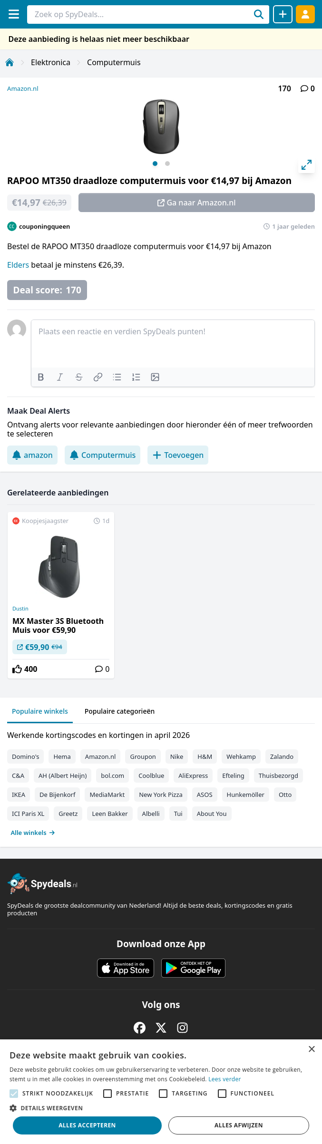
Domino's (25, 756)
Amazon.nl (23, 88)
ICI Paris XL (28, 813)
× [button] (311, 1049)
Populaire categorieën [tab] (120, 711)
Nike (177, 756)
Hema (61, 756)
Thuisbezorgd (278, 775)
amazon (32, 455)
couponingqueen (44, 226)
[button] (161, 1108)
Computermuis (114, 62)
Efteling (233, 775)
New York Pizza (161, 794)
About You (212, 813)
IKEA (18, 794)
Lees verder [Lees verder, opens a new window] (224, 1079)
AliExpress (193, 775)
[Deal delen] (283, 14)
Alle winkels (33, 832)
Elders (19, 265)
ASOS (205, 794)
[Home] (9, 62)
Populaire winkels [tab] (40, 711)
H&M (204, 756)
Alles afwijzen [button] (239, 1125)
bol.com (112, 775)
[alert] (161, 1091)
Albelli (151, 813)
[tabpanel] (161, 782)
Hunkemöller (245, 794)
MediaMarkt (107, 794)
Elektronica (50, 62)
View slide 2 (167, 163)
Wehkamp (241, 756)
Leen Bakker (109, 813)
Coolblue (151, 775)
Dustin (20, 608)
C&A (18, 775)
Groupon (143, 756)
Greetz (68, 813)
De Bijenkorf (57, 794)
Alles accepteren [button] (87, 1125)
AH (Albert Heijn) (63, 775)
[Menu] (13, 14)
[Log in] (305, 14)
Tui (178, 813)
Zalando (281, 756)
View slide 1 (155, 163)
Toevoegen (178, 455)
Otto (285, 794)
